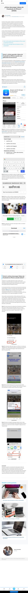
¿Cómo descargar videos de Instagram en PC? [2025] (11, 518)
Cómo (4, 558)
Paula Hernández (7, 15)
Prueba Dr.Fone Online (14, 591)
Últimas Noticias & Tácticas (15, 16)
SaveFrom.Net (4, 131)
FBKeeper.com (8, 289)
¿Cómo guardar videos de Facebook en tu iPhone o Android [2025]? (13, 500)
